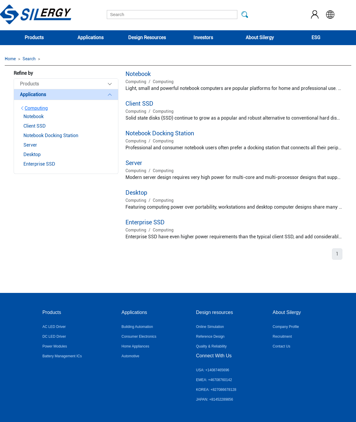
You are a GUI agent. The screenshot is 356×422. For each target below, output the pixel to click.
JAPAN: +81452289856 (214, 399)
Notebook (138, 73)
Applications (90, 37)
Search (29, 58)
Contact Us (281, 346)
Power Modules (54, 346)
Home (10, 58)
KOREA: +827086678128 (216, 390)
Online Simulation (210, 327)
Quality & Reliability (211, 346)
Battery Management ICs (62, 356)
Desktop (136, 192)
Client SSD (139, 103)
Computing (34, 108)
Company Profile (286, 327)
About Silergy (260, 37)
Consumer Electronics (139, 336)
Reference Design (210, 336)
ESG (316, 37)
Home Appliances (135, 346)
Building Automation (137, 327)
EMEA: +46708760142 (214, 380)
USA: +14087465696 (212, 370)
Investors (203, 37)
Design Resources (147, 37)
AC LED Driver (54, 327)
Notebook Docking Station (159, 133)
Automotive (130, 356)
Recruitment (282, 336)
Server (133, 162)
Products (34, 37)
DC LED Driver (54, 336)
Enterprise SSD (145, 222)
